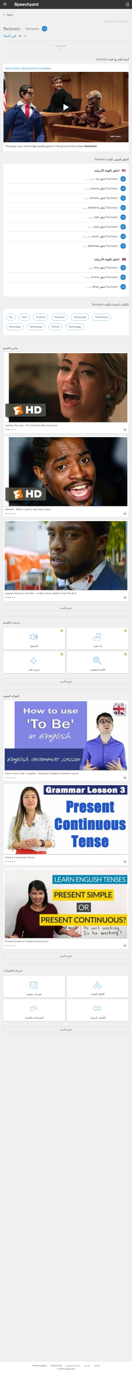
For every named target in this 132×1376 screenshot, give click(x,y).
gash (50, 146)
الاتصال (97, 1365)
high (34, 146)
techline (40, 317)
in (54, 146)
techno (55, 326)
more (27, 146)
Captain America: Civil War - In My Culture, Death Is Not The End (40, 593)
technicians (101, 317)
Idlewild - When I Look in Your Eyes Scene (28, 509)
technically (80, 317)
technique (15, 326)
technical (59, 317)
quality (42, 146)
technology (74, 326)
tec (11, 317)
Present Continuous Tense (19, 857)
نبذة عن (87, 1365)
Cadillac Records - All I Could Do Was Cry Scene (31, 425)
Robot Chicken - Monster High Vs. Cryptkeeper (28, 68)
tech (24, 317)
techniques (36, 326)
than (74, 146)
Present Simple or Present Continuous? (26, 941)
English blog (56, 1365)
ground (65, 146)
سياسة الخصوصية (73, 1365)
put (21, 146)
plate (80, 146)
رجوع (10, 14)
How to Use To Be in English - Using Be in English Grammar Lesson (42, 773)
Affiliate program (39, 1365)
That (8, 146)
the (58, 146)
